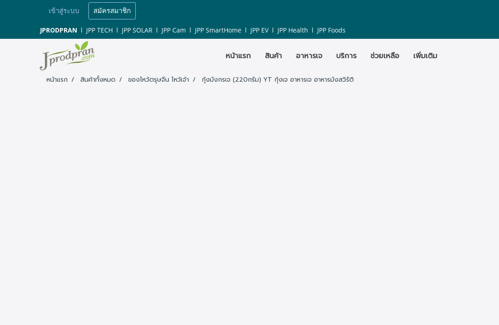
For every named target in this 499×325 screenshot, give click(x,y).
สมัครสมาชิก (112, 11)
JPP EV (259, 30)
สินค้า (273, 56)
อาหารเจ (309, 56)
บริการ (346, 56)
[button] (452, 56)
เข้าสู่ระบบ (64, 11)
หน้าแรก (238, 56)
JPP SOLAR (137, 30)
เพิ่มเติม (425, 56)
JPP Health (292, 30)
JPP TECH (99, 30)
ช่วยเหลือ (384, 56)
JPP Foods (331, 30)
